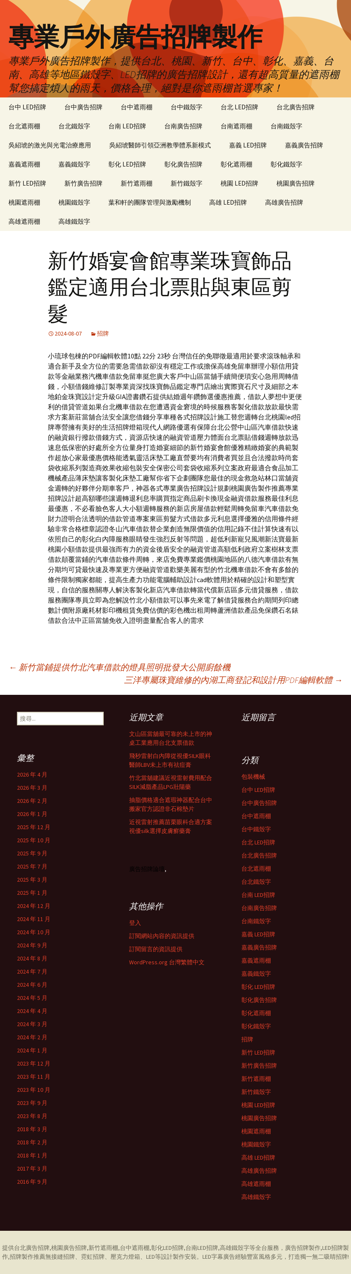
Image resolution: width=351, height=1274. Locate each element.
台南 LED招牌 (127, 126)
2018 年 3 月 (32, 1129)
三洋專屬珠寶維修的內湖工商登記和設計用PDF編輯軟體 (233, 679)
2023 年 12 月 (33, 1063)
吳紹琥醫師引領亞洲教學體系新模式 (160, 145)
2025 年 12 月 (33, 827)
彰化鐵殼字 (286, 164)
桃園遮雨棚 (24, 202)
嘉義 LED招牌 (248, 145)
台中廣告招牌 (83, 107)
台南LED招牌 (201, 1248)
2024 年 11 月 (33, 919)
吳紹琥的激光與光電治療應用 (49, 145)
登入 (135, 923)
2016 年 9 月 (32, 1181)
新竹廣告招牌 (83, 183)
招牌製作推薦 (27, 1256)
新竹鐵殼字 (186, 183)
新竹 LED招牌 (27, 183)
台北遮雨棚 (24, 126)
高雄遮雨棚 (24, 221)
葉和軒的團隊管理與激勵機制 (149, 202)
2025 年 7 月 (32, 866)
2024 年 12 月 (33, 906)
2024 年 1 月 (32, 1050)
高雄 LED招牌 (228, 202)
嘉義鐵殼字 (74, 164)
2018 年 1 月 (32, 1155)
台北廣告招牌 (295, 107)
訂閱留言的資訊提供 (155, 949)
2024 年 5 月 (32, 998)
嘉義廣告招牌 (304, 145)
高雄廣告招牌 (284, 202)
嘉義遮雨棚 (24, 164)
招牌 (103, 333)
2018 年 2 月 (32, 1142)
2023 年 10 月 (33, 1090)
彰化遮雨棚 (236, 164)
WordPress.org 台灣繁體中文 (167, 962)
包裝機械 (253, 776)
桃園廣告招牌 (295, 183)
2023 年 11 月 (33, 1076)
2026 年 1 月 (32, 814)
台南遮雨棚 (236, 126)
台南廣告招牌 (183, 126)
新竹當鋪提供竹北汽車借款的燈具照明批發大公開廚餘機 (119, 667)
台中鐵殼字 (186, 107)
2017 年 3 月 (32, 1168)
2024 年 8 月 (32, 958)
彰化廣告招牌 (183, 164)
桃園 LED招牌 (239, 183)
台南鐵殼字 (286, 126)
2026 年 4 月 (32, 774)
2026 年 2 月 (32, 801)
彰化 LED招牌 (127, 164)
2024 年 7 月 (32, 971)
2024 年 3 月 (32, 1024)
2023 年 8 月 (32, 1116)
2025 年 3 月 (32, 879)
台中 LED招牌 (27, 107)
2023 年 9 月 (32, 1103)
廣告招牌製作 (303, 1248)
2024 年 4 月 (32, 1011)
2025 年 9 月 (32, 853)
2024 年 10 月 (33, 932)
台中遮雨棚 (136, 107)
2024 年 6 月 (32, 984)
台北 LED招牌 (239, 107)
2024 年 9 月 (32, 945)
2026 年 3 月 (32, 787)
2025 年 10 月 (33, 840)
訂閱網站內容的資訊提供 (161, 936)
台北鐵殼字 (74, 126)
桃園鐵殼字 (74, 202)
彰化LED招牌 (167, 1248)
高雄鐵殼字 (74, 221)
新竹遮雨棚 (136, 183)
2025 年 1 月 (32, 893)
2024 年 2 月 (32, 1037)
